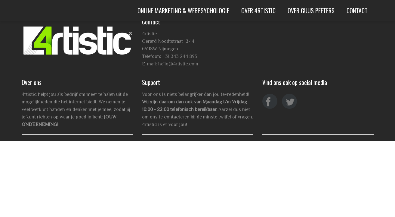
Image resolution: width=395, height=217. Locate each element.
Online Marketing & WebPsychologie (183, 10)
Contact (357, 10)
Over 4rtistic (258, 10)
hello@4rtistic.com (178, 64)
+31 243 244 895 (179, 56)
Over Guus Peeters (311, 10)
